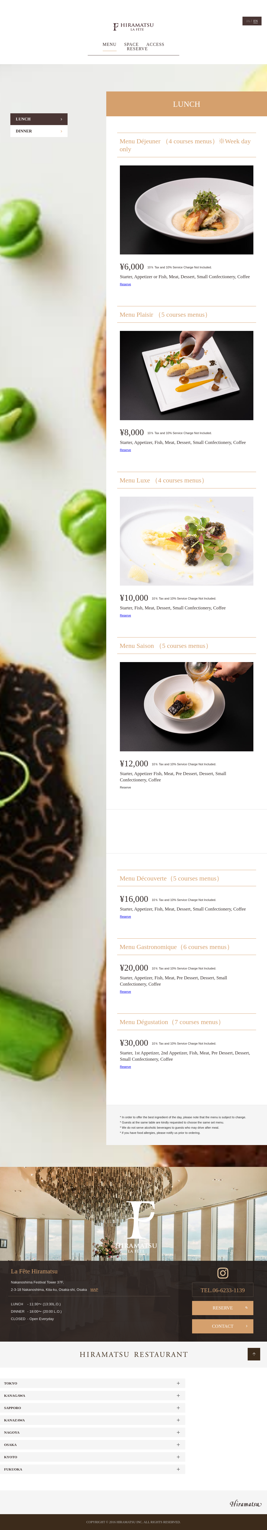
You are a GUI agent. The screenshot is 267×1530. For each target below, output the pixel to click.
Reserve (125, 284)
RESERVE (137, 49)
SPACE (131, 44)
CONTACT (222, 1326)
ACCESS (155, 44)
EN (255, 21)
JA (248, 21)
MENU (110, 44)
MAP (94, 1290)
